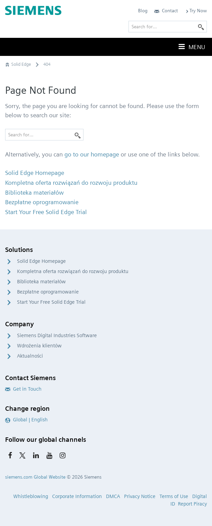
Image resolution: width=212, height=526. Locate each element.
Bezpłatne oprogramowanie (48, 292)
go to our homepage (91, 154)
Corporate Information (77, 496)
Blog (143, 10)
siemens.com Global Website (35, 477)
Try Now (196, 10)
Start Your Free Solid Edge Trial (51, 302)
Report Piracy (192, 504)
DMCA (113, 496)
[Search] (77, 134)
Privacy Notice (139, 496)
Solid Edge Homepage (41, 261)
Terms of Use (174, 496)
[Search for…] (44, 134)
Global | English (26, 420)
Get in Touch (23, 389)
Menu (191, 46)
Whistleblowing (30, 496)
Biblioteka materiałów (41, 282)
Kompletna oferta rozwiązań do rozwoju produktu (72, 271)
